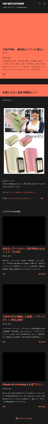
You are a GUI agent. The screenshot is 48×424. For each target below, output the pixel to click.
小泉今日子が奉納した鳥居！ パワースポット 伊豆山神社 (23, 318)
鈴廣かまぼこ (27, 198)
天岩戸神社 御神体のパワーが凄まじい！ (23, 51)
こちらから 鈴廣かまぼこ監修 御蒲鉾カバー (22, 192)
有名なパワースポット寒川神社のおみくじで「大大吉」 (23, 250)
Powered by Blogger (24, 418)
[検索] (39, 3)
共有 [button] (3, 74)
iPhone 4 (10, 198)
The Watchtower (13, 3)
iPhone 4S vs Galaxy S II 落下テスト (22, 384)
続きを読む (42, 274)
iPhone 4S (18, 198)
